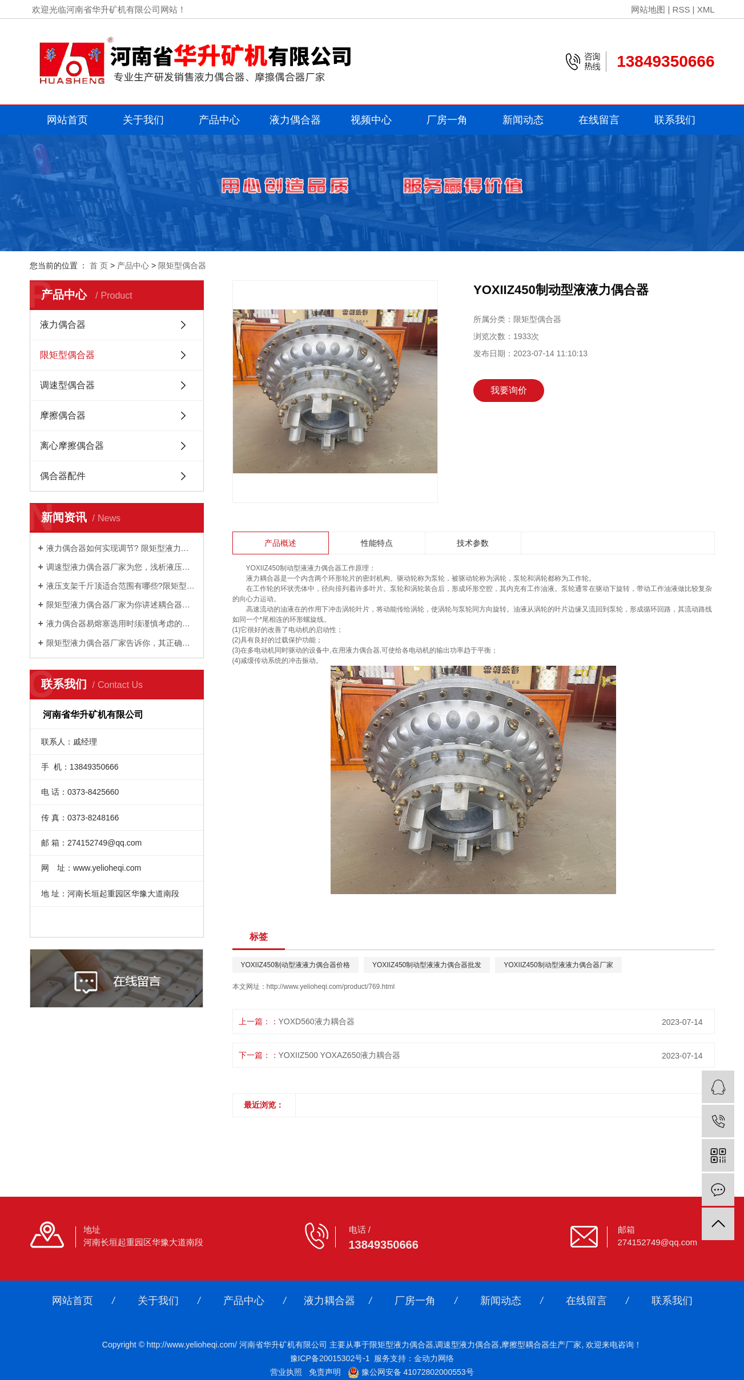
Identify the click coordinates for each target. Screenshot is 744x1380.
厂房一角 (447, 120)
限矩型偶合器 (182, 265)
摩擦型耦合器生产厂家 (541, 1344)
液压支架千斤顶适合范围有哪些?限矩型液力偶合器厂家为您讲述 (120, 585)
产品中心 (219, 120)
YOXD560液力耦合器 (317, 1021)
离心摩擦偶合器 (72, 445)
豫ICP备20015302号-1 (330, 1358)
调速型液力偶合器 (467, 1344)
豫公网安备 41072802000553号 (411, 1372)
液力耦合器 (329, 1300)
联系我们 (674, 120)
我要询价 (508, 390)
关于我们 (143, 120)
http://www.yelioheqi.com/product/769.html (331, 987)
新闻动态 (523, 120)
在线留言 (599, 120)
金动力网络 (434, 1358)
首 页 (99, 265)
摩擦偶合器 (63, 415)
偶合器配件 (63, 476)
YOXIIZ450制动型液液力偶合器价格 (295, 965)
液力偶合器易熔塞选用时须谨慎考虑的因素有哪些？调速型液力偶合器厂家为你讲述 (120, 623)
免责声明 (325, 1372)
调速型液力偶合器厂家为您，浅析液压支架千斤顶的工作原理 (120, 567)
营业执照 (286, 1372)
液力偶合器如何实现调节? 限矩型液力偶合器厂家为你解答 (120, 548)
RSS (681, 9)
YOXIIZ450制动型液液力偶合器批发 (426, 965)
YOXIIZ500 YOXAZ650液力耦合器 (340, 1055)
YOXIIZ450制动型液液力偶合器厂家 (558, 965)
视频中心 (371, 120)
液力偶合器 (295, 120)
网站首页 (67, 120)
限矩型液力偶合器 (401, 1344)
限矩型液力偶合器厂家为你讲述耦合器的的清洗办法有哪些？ (120, 604)
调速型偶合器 (67, 385)
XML (706, 9)
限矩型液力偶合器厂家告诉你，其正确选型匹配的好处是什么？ (120, 642)
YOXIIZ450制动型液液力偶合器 (293, 568)
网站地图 (648, 9)
